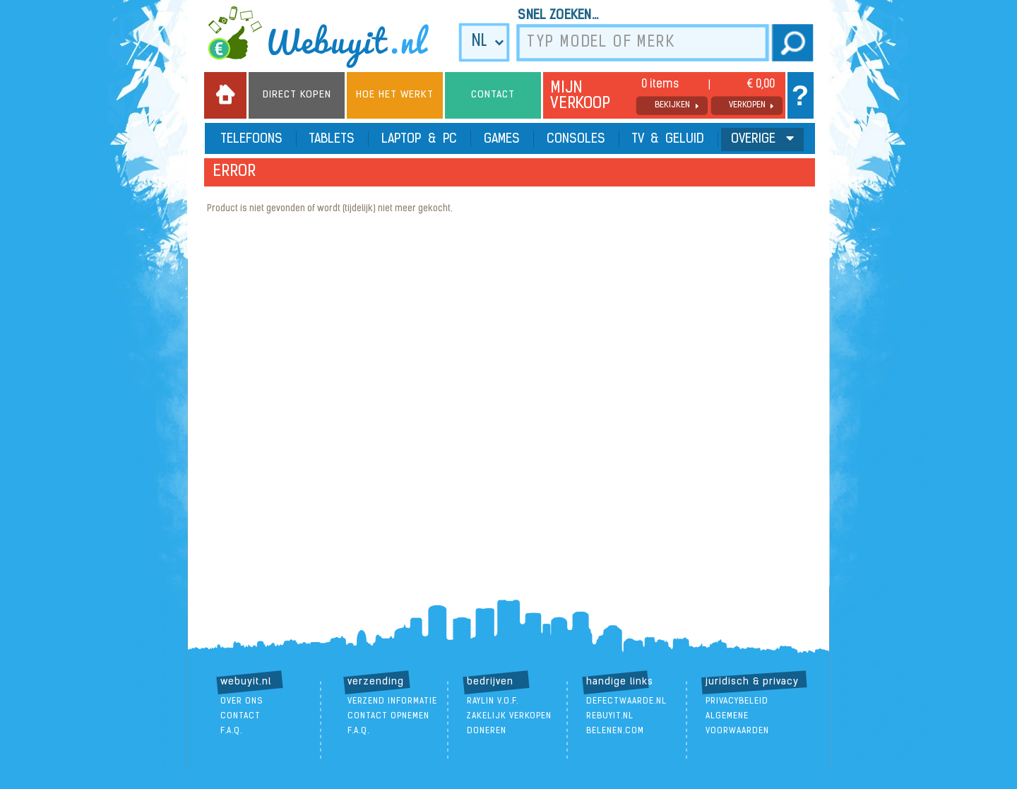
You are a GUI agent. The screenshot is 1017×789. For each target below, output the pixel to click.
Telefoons (252, 139)
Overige (762, 138)
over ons (241, 701)
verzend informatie (392, 701)
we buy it (327, 37)
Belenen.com (615, 731)
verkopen (747, 105)
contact (240, 716)
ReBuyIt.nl (610, 716)
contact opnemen (388, 716)
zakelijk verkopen (509, 716)
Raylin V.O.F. (492, 701)
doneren (486, 731)
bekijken (672, 105)
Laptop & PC (419, 139)
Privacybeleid (737, 701)
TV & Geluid (668, 139)
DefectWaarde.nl (626, 701)
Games (502, 139)
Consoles (576, 139)
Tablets (332, 139)
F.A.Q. (231, 731)
